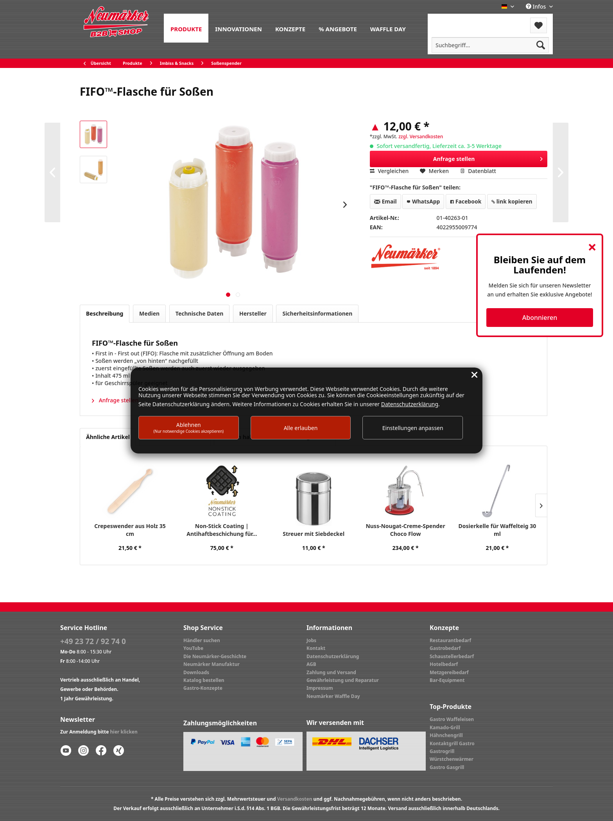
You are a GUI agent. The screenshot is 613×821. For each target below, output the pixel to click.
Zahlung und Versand (331, 672)
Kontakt (315, 648)
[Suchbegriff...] (490, 45)
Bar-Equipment (447, 680)
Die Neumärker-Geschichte (214, 656)
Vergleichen (389, 171)
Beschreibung (104, 313)
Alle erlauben (301, 428)
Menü (448, 20)
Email (385, 201)
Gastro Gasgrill (447, 767)
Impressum (319, 688)
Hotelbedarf (444, 664)
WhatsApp (423, 201)
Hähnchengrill (446, 735)
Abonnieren (539, 317)
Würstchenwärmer (451, 759)
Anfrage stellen (488, 157)
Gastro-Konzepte (202, 688)
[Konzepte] (290, 28)
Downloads (196, 672)
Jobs (311, 640)
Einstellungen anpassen (412, 428)
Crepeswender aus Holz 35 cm (129, 529)
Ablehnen (189, 427)
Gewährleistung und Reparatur (342, 680)
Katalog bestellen (203, 680)
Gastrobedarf (445, 648)
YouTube (193, 648)
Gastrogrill (442, 751)
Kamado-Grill (445, 727)
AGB (311, 664)
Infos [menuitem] (536, 6)
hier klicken (124, 731)
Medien (149, 313)
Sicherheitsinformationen (317, 313)
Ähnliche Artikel (108, 437)
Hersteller (253, 313)
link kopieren (511, 201)
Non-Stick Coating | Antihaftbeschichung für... (221, 529)
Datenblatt (478, 171)
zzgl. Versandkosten (420, 136)
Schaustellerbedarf (452, 656)
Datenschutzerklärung (332, 656)
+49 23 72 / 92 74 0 (93, 641)
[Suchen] (540, 45)
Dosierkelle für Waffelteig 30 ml (497, 529)
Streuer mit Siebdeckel (313, 533)
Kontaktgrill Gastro (452, 743)
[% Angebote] (338, 28)
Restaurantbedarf (450, 640)
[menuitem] (186, 28)
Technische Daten (200, 313)
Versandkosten (294, 799)
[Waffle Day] (388, 28)
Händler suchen (201, 640)
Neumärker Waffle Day (333, 696)
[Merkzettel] (538, 25)
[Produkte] (186, 28)
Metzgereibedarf (449, 672)
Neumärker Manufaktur (211, 664)
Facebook (465, 201)
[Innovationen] (238, 28)
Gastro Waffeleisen (452, 719)
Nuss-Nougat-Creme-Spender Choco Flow (405, 529)
